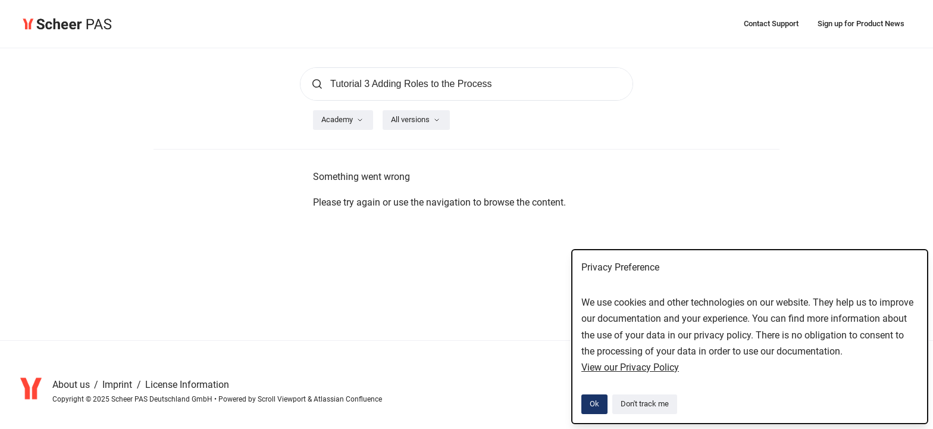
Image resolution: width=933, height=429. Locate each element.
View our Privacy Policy (630, 367)
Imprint (118, 384)
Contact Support (771, 23)
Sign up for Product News (861, 23)
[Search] (466, 84)
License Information (187, 384)
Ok (594, 403)
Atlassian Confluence (348, 399)
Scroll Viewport (283, 399)
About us (72, 384)
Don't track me (645, 403)
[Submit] (317, 84)
